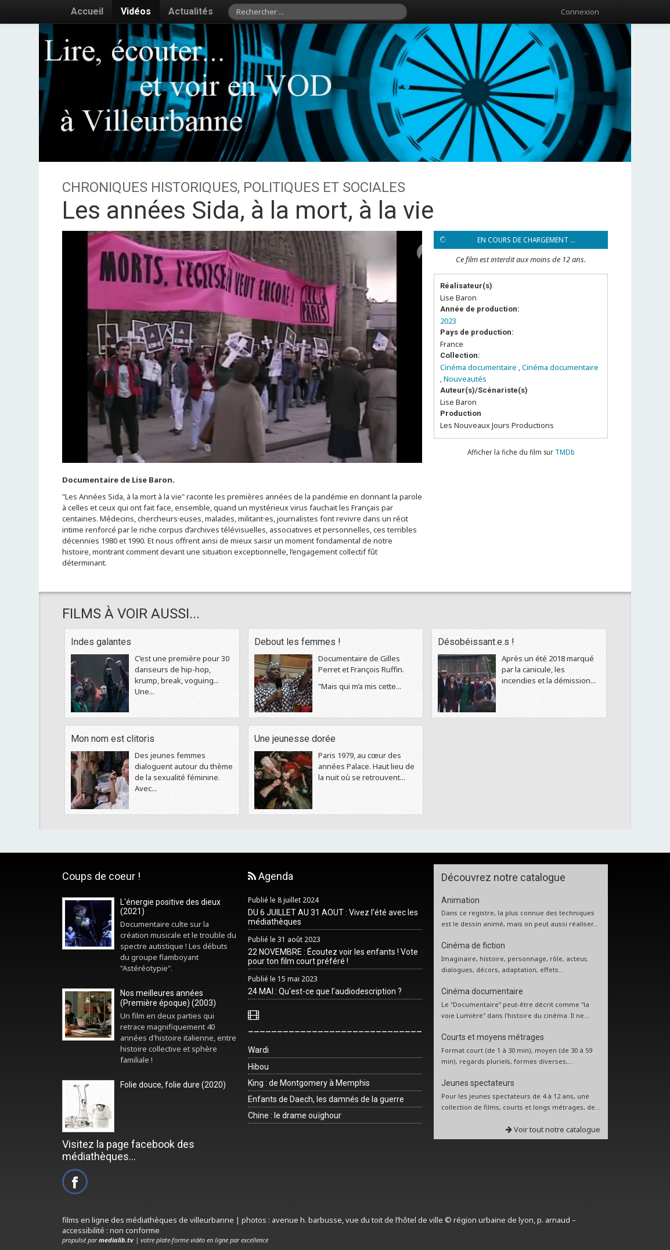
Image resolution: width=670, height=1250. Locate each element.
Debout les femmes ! (297, 641)
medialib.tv (116, 1239)
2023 (448, 321)
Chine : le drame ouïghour (294, 1115)
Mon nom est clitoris (112, 738)
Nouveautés (465, 379)
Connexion (580, 11)
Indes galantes (101, 641)
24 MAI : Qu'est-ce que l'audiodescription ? (325, 991)
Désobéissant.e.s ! (476, 641)
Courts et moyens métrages (492, 1037)
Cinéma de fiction (473, 945)
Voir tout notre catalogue (553, 1129)
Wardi (258, 1050)
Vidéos (136, 11)
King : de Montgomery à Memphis (309, 1083)
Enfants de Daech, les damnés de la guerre (326, 1099)
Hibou (258, 1066)
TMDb (565, 451)
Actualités (190, 11)
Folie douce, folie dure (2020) (173, 1084)
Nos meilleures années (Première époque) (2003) (168, 998)
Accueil (87, 11)
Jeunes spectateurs (477, 1083)
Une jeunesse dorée (295, 738)
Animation (460, 900)
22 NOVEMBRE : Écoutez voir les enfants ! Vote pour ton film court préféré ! (333, 956)
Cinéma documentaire (478, 367)
